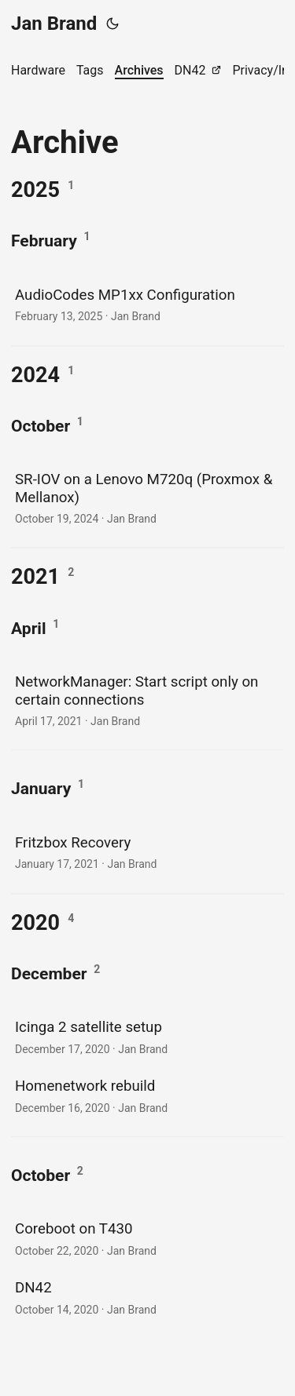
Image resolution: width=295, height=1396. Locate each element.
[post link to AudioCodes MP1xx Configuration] (147, 304)
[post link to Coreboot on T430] (147, 1237)
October (40, 426)
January (41, 788)
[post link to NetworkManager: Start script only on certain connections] (147, 699)
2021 (35, 576)
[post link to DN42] (147, 1296)
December (49, 973)
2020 (35, 922)
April (28, 628)
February (44, 240)
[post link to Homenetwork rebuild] (147, 1095)
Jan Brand (54, 24)
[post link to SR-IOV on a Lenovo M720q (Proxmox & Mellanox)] (147, 497)
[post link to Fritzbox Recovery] (147, 851)
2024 (35, 375)
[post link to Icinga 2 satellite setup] (147, 1036)
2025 (35, 189)
